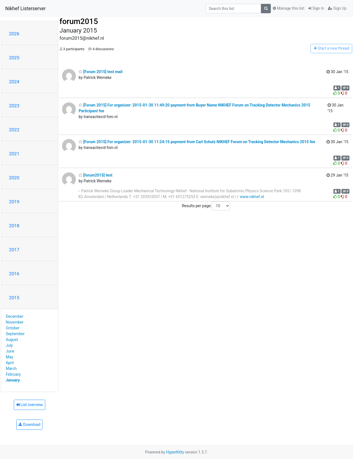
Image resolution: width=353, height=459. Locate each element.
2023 (14, 105)
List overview (29, 404)
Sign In (316, 8)
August (12, 339)
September (15, 334)
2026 (14, 33)
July (9, 345)
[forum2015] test (95, 175)
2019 (14, 201)
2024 (14, 81)
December (14, 316)
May (9, 357)
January (13, 380)
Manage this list (288, 8)
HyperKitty (175, 452)
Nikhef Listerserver (25, 8)
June (10, 351)
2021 (14, 153)
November (14, 322)
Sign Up (337, 8)
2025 (14, 57)
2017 (14, 249)
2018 (14, 225)
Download (29, 424)
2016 (14, 273)
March (11, 368)
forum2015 (79, 21)
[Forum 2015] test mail (100, 72)
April (10, 363)
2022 (14, 129)
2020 (14, 177)
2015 (14, 297)
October (12, 328)
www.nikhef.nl (252, 196)
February (13, 374)
